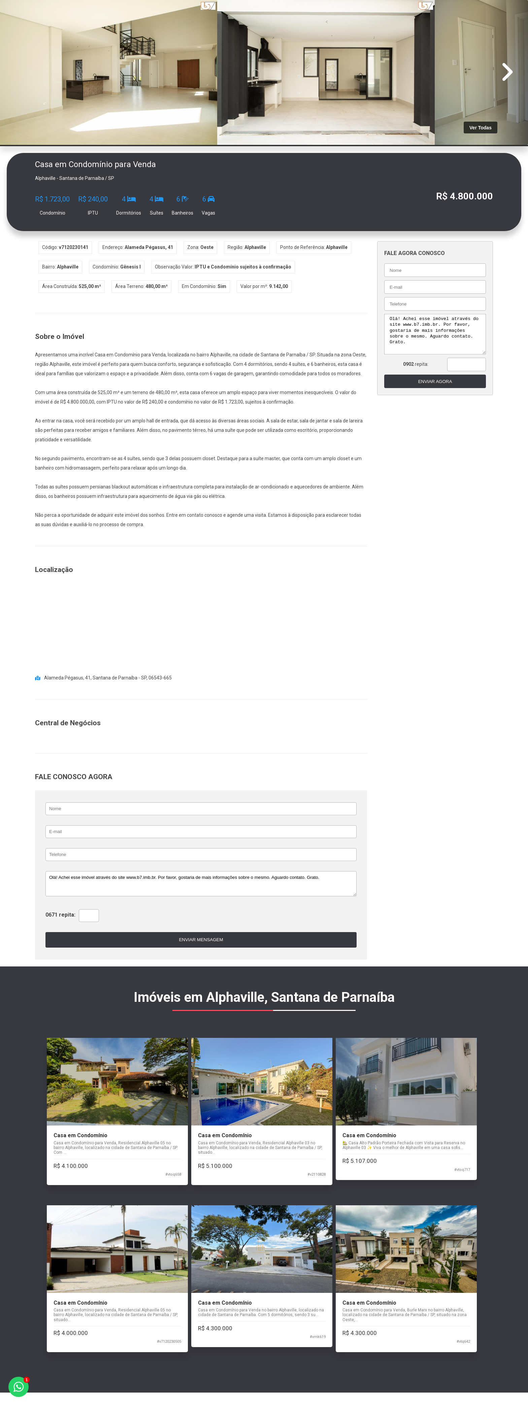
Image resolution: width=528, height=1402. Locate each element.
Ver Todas (480, 127)
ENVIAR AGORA (433, 381)
